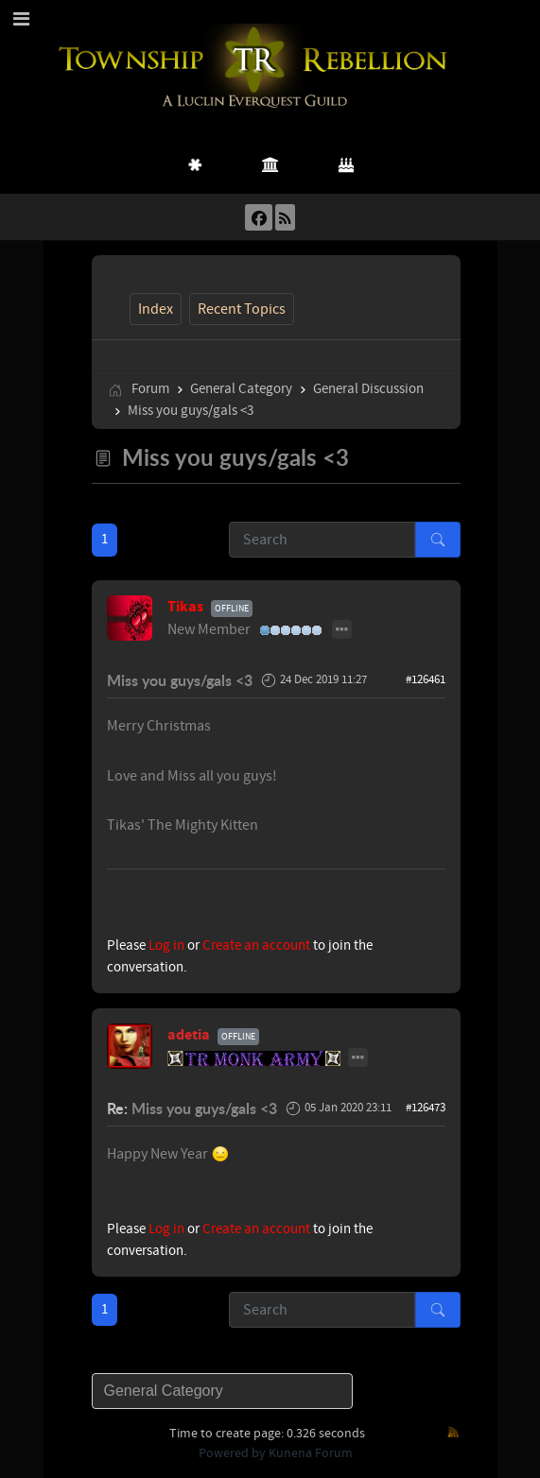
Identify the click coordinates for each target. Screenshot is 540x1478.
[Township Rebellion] (256, 66)
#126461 (425, 679)
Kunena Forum (311, 1453)
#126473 (425, 1107)
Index (155, 309)
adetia (188, 1034)
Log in (166, 945)
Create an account (256, 945)
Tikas (185, 606)
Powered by (232, 1453)
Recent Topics (242, 309)
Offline (232, 608)
